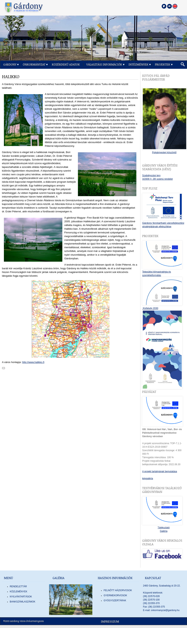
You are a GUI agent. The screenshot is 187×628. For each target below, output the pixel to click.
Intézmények (138, 64)
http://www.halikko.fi (33, 362)
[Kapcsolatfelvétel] (169, 6)
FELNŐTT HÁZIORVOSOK (118, 590)
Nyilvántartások (21, 596)
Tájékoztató (164, 527)
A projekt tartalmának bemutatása (159, 471)
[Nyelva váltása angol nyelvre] (175, 6)
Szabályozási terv (151, 175)
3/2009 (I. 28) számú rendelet (157, 179)
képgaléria (147, 478)
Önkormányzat (34, 64)
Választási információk (104, 64)
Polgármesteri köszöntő (164, 152)
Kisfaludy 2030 (150, 308)
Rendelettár (18, 586)
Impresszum (110, 621)
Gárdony (9, 64)
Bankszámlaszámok (22, 601)
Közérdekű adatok (66, 64)
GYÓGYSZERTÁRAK (115, 600)
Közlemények (18, 591)
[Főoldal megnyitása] (164, 6)
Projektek (162, 64)
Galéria (164, 531)
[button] (183, 64)
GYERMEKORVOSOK (115, 595)
